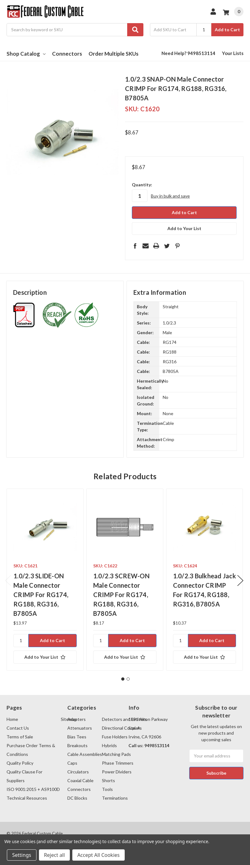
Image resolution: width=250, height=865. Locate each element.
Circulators (78, 771)
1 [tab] (122, 679)
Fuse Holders (114, 736)
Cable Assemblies (84, 754)
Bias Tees (76, 736)
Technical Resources (27, 798)
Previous (8, 580)
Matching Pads (116, 754)
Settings (21, 855)
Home (12, 719)
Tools (107, 789)
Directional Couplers (122, 728)
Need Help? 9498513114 (188, 53)
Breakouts (77, 745)
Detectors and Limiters (124, 719)
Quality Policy (20, 763)
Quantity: (142, 184)
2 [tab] (128, 679)
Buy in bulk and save (170, 196)
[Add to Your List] (45, 657)
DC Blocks (77, 798)
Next (240, 580)
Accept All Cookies (98, 855)
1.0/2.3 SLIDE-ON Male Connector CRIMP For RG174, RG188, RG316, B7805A (40, 594)
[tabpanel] (45, 579)
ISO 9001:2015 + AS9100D (33, 789)
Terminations (115, 798)
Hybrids (109, 745)
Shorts (108, 780)
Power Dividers (117, 771)
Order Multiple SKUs (113, 53)
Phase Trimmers (117, 763)
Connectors (67, 53)
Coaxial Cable (80, 780)
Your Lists (232, 53)
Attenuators (79, 728)
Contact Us (18, 728)
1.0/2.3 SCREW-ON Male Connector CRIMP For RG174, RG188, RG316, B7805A (121, 594)
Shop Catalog (26, 53)
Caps (72, 763)
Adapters (76, 719)
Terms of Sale (20, 736)
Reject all (54, 855)
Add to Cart (227, 29)
